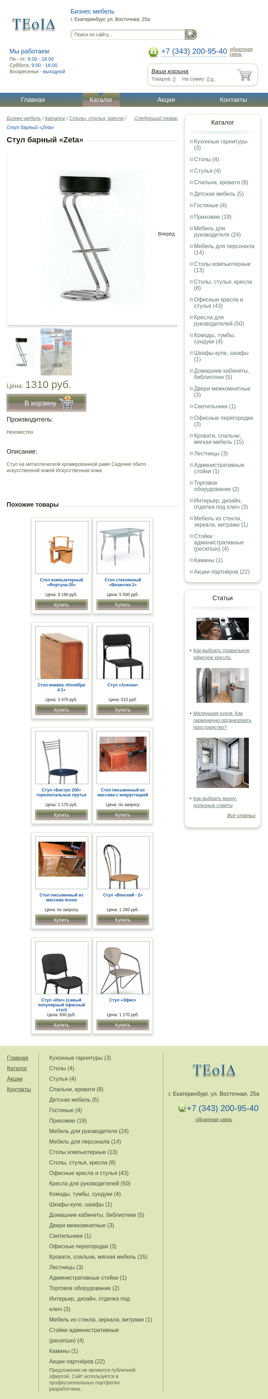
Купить (61, 605)
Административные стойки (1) (219, 468)
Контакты (233, 99)
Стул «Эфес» (122, 1000)
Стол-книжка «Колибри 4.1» (61, 687)
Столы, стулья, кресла (96, 118)
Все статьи (241, 815)
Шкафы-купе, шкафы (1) (80, 1204)
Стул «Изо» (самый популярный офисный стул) (61, 1005)
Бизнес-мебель (24, 118)
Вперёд (166, 234)
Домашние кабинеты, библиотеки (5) (222, 374)
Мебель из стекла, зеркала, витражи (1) (221, 521)
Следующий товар (156, 118)
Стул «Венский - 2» (122, 895)
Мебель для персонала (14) (85, 1142)
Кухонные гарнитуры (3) (80, 1058)
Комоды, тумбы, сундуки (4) (215, 338)
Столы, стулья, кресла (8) (82, 1163)
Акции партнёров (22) (222, 572)
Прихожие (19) (212, 217)
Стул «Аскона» (122, 685)
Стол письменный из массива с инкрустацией (122, 792)
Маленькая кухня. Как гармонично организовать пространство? (222, 720)
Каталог (101, 99)
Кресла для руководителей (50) (219, 320)
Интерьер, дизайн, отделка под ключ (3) (221, 504)
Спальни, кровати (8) (221, 182)
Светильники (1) (215, 406)
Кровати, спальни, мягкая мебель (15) (219, 439)
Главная (33, 99)
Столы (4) (206, 159)
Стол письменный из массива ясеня (61, 897)
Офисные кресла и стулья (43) (218, 303)
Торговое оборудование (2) (216, 486)
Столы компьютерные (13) (83, 1152)
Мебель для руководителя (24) (217, 231)
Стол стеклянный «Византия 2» (123, 582)
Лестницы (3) (211, 453)
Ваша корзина (169, 71)
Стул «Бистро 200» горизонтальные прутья (61, 792)
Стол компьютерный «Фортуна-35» (61, 582)
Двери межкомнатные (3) (81, 1225)
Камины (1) (208, 560)
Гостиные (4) (210, 205)
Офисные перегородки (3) (83, 1246)
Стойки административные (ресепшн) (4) (219, 542)
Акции (166, 99)
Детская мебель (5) (219, 194)
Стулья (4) (207, 171)
